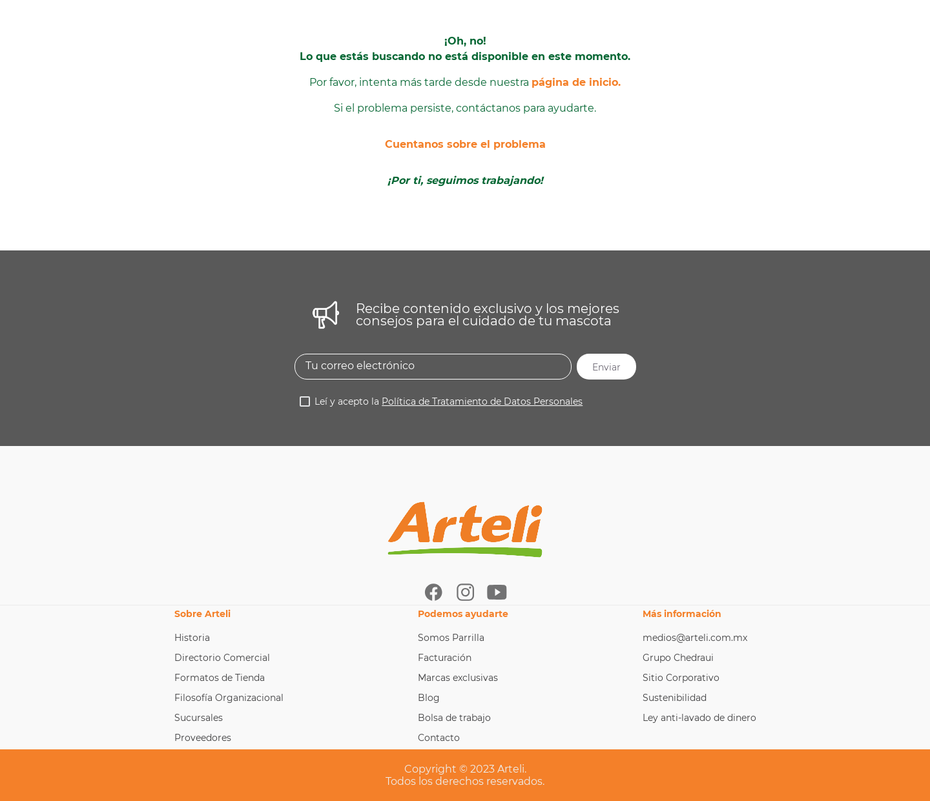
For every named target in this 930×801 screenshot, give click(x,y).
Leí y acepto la (449, 401)
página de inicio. (576, 82)
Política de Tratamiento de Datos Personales (482, 401)
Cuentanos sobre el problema (465, 144)
